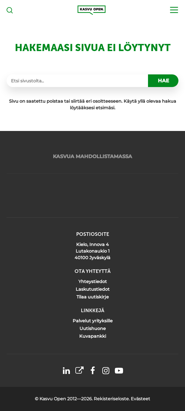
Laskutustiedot (93, 289)
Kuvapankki (92, 336)
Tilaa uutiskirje (92, 297)
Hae (163, 81)
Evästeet (140, 398)
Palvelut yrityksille (93, 320)
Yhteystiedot (92, 281)
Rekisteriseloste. (112, 398)
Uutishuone (92, 328)
